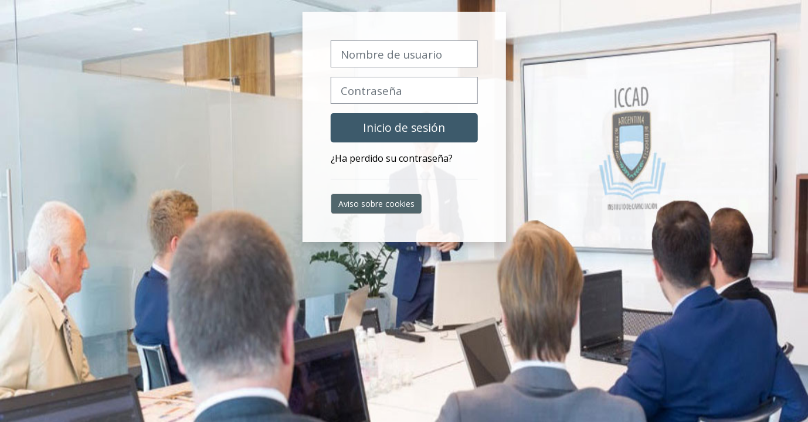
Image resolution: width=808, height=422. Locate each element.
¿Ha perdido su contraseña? (392, 158)
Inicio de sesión (404, 127)
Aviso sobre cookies (376, 203)
